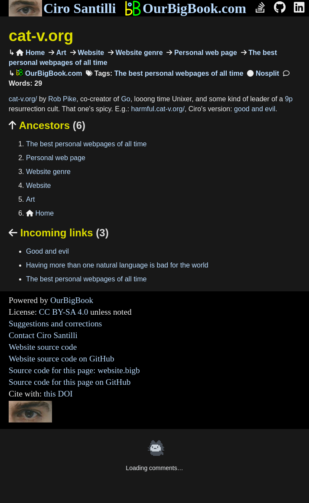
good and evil (254, 109)
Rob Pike (62, 99)
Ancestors (47, 125)
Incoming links (59, 233)
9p (289, 99)
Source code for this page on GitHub (69, 382)
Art (60, 52)
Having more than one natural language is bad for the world (117, 265)
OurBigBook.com (185, 8)
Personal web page (204, 52)
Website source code (43, 346)
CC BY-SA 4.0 (63, 311)
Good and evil (47, 251)
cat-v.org (41, 36)
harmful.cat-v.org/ (158, 109)
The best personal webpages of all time (179, 73)
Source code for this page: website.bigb (74, 370)
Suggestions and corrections (55, 323)
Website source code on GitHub (61, 358)
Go (125, 99)
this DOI (58, 393)
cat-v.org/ (23, 99)
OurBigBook (71, 300)
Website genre (138, 52)
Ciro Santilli (62, 8)
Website (90, 52)
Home (30, 52)
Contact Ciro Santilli (43, 335)
